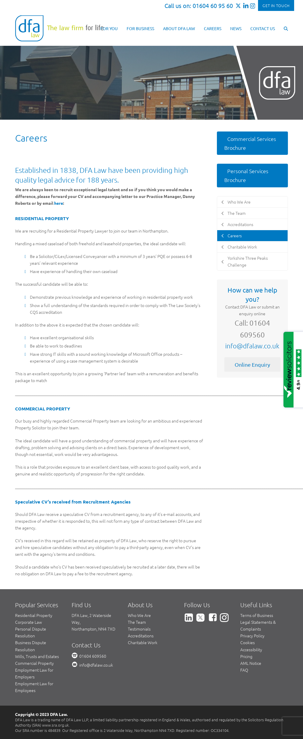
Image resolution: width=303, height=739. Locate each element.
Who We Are (139, 615)
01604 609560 (92, 656)
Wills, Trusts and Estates (37, 656)
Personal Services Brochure (246, 175)
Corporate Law (28, 622)
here (58, 203)
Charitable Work (142, 642)
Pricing (246, 656)
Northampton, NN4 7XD (93, 629)
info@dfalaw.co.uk (252, 346)
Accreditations (141, 636)
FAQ (244, 670)
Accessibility (251, 649)
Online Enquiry (252, 364)
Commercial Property (34, 663)
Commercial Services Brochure (250, 143)
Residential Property (33, 615)
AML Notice (250, 663)
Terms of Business (256, 615)
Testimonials (139, 629)
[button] (286, 28)
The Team (137, 622)
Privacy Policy (252, 636)
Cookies (247, 642)
